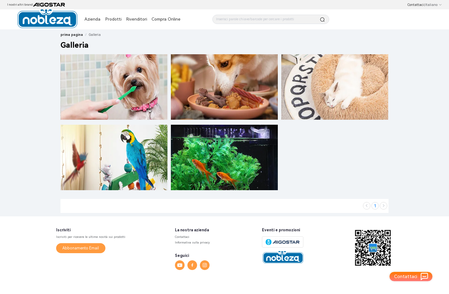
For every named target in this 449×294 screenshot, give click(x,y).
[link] (95, 35)
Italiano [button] (433, 5)
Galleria (95, 35)
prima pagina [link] (71, 35)
